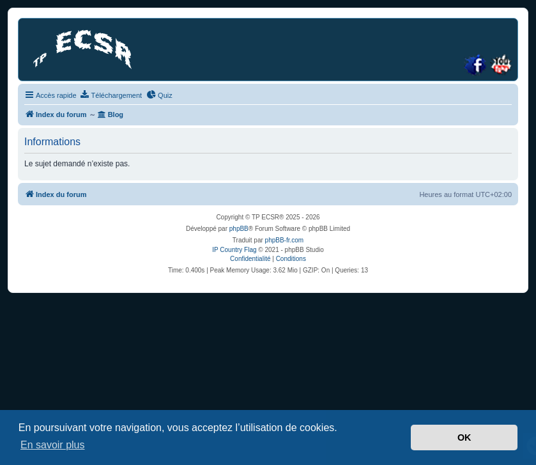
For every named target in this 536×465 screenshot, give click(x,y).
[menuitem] (111, 95)
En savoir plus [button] (52, 444)
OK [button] (464, 437)
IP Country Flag (234, 249)
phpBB (239, 228)
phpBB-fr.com (284, 240)
